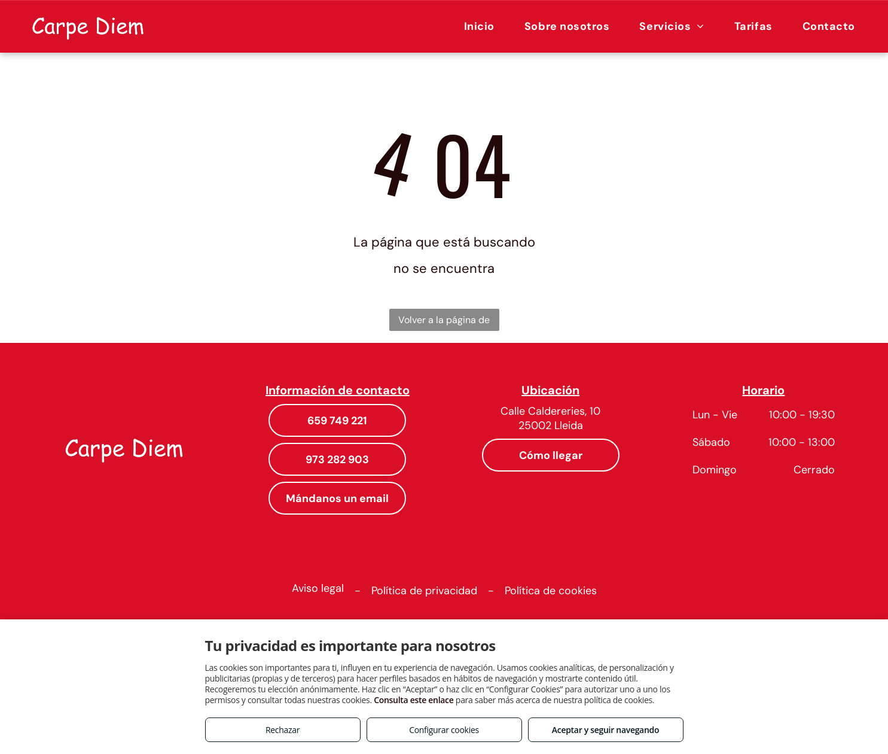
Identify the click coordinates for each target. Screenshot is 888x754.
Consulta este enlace (413, 700)
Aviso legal (318, 588)
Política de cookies (551, 590)
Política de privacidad (424, 590)
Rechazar (283, 729)
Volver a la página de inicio (444, 322)
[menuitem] (479, 26)
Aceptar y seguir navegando (605, 729)
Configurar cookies (444, 729)
